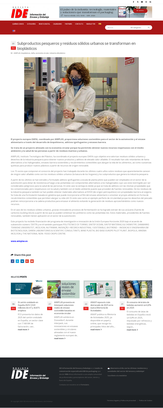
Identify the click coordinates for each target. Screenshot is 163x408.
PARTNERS (68, 24)
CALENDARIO (57, 24)
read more (23, 330)
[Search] (149, 27)
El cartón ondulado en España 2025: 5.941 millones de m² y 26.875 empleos (29, 306)
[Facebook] (133, 2)
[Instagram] (146, 2)
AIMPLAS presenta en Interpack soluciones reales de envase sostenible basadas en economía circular (64, 308)
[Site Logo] (30, 12)
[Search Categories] (137, 27)
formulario (85, 385)
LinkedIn (23, 261)
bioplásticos (25, 53)
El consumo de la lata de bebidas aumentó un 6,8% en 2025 (139, 305)
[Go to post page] (27, 290)
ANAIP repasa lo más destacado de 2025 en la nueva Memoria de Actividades (101, 306)
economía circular (42, 53)
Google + (28, 261)
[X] (137, 2)
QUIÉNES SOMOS (18, 24)
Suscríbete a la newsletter (117, 376)
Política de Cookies (145, 401)
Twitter (18, 261)
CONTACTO (79, 24)
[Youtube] (142, 2)
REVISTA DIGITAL (44, 24)
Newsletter (90, 24)
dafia (33, 53)
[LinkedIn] (150, 2)
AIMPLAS (17, 53)
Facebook (13, 261)
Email (33, 261)
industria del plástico (57, 53)
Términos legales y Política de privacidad (121, 401)
